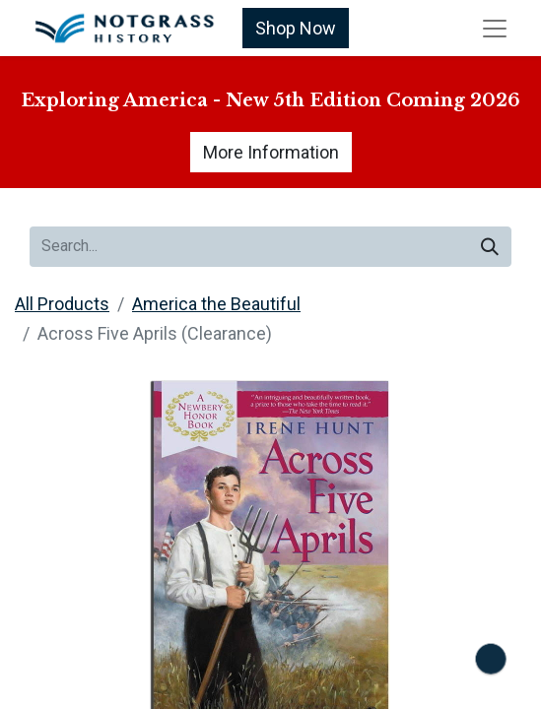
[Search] (489, 246)
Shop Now (295, 28)
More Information (271, 152)
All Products (62, 303)
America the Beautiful (216, 303)
